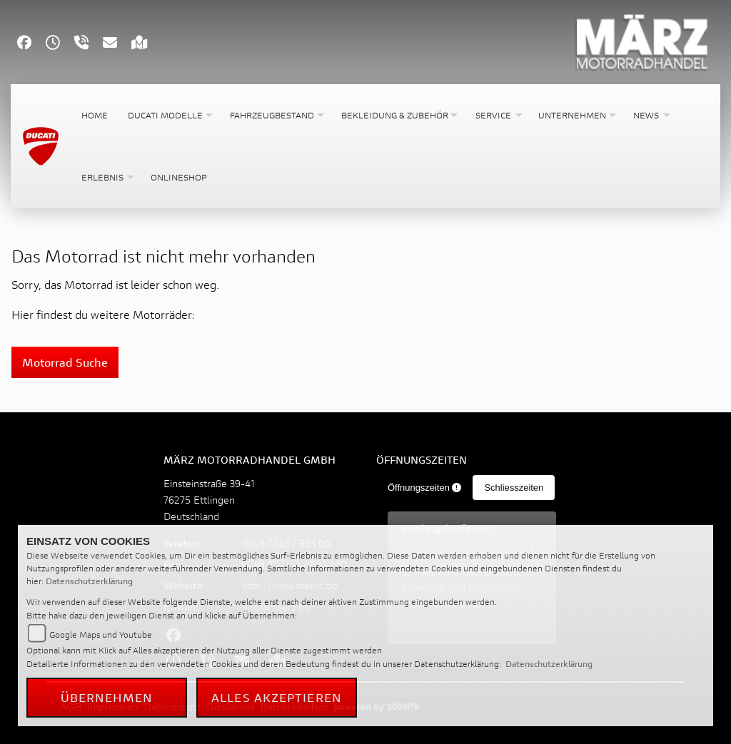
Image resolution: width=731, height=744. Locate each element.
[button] (169, 115)
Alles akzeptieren (276, 697)
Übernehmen (107, 697)
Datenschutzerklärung (89, 581)
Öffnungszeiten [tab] (425, 487)
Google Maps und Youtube (100, 634)
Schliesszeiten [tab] (513, 487)
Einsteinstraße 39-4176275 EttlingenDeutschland (209, 500)
